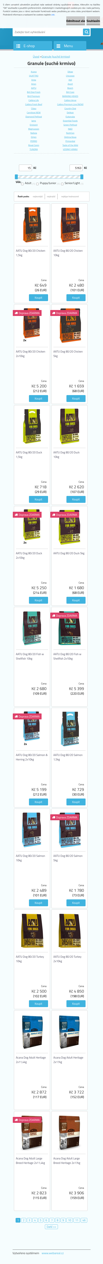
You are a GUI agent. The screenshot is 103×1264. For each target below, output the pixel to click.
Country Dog (70, 108)
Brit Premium (33, 96)
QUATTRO (33, 75)
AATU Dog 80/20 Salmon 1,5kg (68, 757)
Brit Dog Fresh (33, 92)
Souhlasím (93, 21)
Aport (70, 84)
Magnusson (33, 129)
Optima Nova (70, 137)
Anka (33, 80)
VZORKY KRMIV (70, 149)
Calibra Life (34, 100)
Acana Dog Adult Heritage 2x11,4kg (31, 1059)
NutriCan (70, 133)
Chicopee (70, 75)
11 (76, 1220)
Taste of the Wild (70, 145)
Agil (70, 80)
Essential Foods (70, 120)
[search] (86, 32)
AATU (33, 88)
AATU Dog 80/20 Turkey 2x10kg (67, 959)
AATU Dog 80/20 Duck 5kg (69, 553)
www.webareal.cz (53, 1253)
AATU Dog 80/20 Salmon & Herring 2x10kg (32, 757)
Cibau (33, 108)
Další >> (51, 1227)
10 (69, 1220)
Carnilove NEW (34, 112)
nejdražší (51, 196)
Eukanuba (70, 116)
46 (84, 1220)
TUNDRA (34, 149)
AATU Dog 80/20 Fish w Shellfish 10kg (30, 656)
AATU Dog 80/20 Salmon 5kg (68, 858)
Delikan (70, 112)
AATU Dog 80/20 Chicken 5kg (68, 353)
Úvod (36, 56)
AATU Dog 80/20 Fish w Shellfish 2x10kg (67, 656)
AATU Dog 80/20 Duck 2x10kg (29, 555)
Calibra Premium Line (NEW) (70, 104)
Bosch (70, 88)
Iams (33, 120)
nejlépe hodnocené (70, 196)
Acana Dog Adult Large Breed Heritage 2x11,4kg (30, 1160)
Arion (33, 84)
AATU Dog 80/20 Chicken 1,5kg (30, 253)
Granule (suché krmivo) (56, 56)
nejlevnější (38, 196)
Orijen (34, 137)
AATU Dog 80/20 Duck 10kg (66, 454)
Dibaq (70, 71)
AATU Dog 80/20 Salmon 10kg (30, 858)
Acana (34, 71)
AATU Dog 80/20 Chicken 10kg (68, 253)
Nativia (33, 133)
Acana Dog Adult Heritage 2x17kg (68, 1059)
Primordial (70, 141)
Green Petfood (70, 124)
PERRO (33, 141)
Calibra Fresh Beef (33, 104)
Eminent (33, 124)
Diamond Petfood (33, 116)
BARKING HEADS (70, 96)
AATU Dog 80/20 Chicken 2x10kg (30, 353)
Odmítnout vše (75, 21)
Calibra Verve (70, 100)
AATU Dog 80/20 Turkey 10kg (30, 959)
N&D (70, 129)
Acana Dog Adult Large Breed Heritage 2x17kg (66, 1160)
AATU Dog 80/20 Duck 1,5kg (29, 454)
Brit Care (70, 92)
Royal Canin (33, 145)
